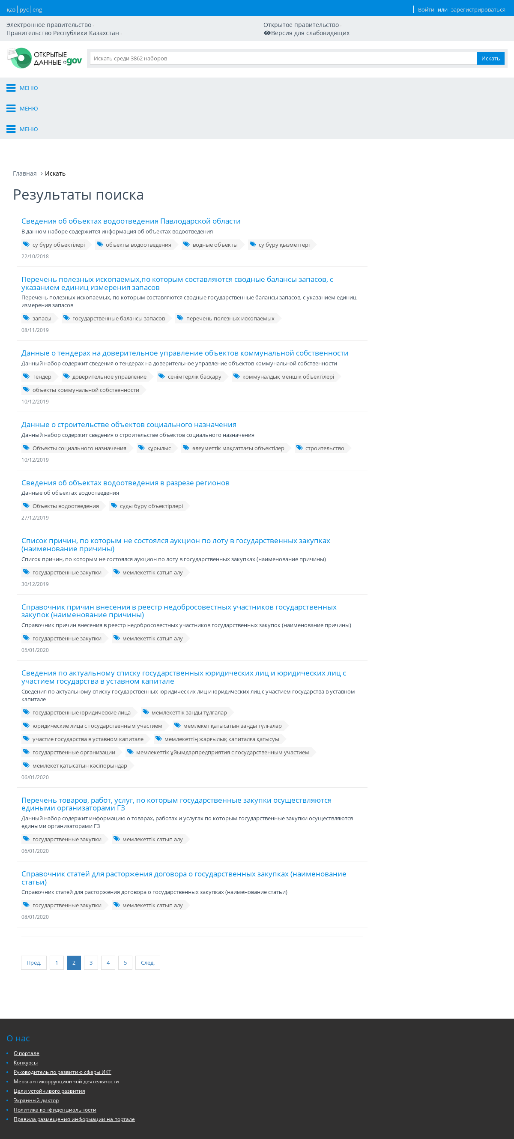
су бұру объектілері (54, 189)
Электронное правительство (53, 13)
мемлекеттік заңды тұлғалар (184, 657)
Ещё (502, 50)
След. (135, 905)
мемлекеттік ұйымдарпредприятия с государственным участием (218, 696)
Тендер (37, 321)
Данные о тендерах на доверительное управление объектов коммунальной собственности (185, 297)
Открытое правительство (134, 13)
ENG (376, 17)
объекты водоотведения (134, 189)
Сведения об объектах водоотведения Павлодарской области (131, 165)
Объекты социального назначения (74, 392)
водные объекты (210, 189)
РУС (360, 17)
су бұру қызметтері (279, 189)
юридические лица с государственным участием (92, 670)
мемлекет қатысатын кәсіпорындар (75, 710)
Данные (360, 50)
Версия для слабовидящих (138, 21)
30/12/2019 (35, 528)
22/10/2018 (35, 200)
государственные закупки (62, 516)
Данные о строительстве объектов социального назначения (128, 369)
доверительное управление (105, 321)
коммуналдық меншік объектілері (284, 321)
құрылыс (154, 392)
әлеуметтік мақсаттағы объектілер (233, 392)
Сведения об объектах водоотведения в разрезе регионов (125, 427)
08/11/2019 (35, 274)
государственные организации (69, 696)
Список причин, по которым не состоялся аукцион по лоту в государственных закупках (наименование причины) (175, 489)
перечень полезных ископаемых (225, 262)
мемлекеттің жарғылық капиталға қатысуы (217, 683)
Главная (25, 118)
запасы (37, 262)
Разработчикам (409, 50)
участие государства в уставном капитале (83, 683)
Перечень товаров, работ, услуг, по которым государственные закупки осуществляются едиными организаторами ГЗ (176, 748)
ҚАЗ (345, 17)
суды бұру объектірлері (147, 450)
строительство (320, 392)
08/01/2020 (35, 861)
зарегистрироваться (464, 17)
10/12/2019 (35, 346)
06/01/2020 (35, 721)
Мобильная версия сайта (53, 21)
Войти (406, 17)
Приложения (464, 50)
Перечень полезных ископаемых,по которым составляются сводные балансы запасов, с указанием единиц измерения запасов (177, 227)
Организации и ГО (307, 50)
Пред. (34, 905)
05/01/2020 (35, 594)
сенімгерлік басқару (189, 321)
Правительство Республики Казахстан (227, 13)
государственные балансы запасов (114, 262)
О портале (250, 50)
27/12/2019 (35, 462)
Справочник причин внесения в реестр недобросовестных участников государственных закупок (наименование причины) (179, 555)
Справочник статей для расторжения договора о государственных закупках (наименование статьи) (184, 822)
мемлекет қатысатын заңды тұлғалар (228, 670)
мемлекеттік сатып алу (148, 516)
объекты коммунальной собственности (81, 334)
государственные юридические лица (77, 657)
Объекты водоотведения (61, 450)
